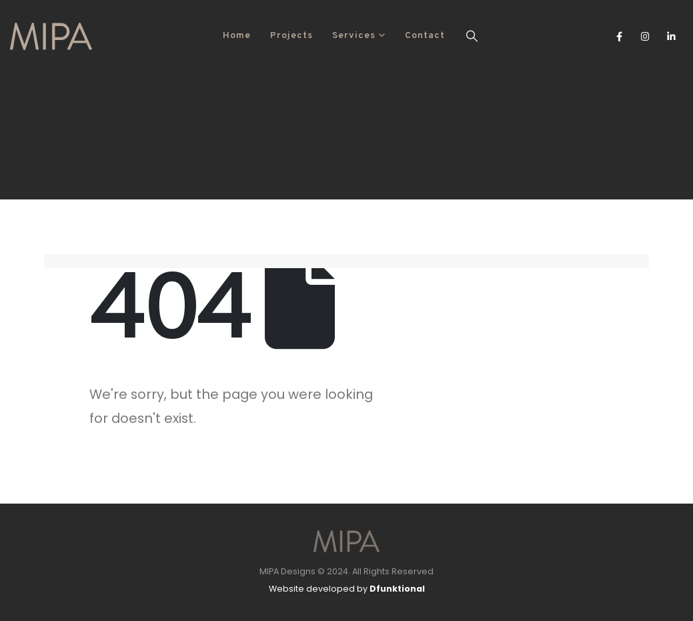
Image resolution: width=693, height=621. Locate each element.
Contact (425, 35)
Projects (291, 35)
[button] (472, 36)
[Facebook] (619, 36)
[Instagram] (645, 36)
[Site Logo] (51, 36)
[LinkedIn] (671, 36)
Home (237, 35)
